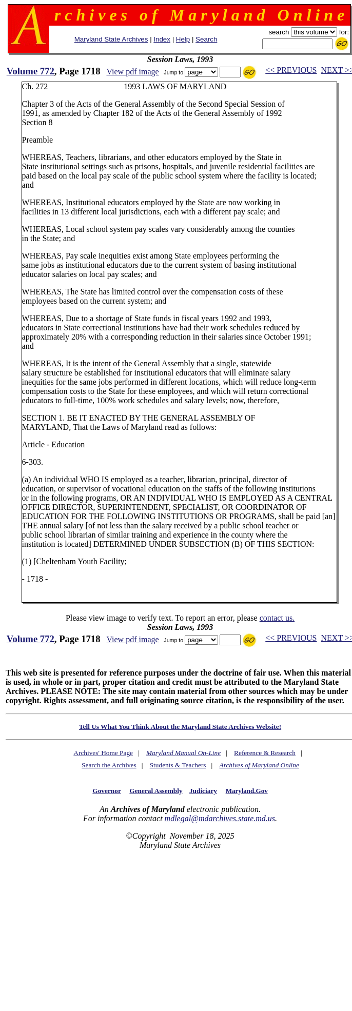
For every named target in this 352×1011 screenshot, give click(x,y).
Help (183, 39)
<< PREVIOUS (291, 70)
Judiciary (203, 791)
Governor (106, 791)
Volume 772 (30, 71)
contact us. (277, 617)
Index (161, 39)
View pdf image (132, 71)
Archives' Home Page (103, 753)
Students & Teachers (178, 765)
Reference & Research (265, 753)
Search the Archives (109, 765)
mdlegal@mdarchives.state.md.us (220, 818)
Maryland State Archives (111, 39)
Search (206, 39)
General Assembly (155, 791)
